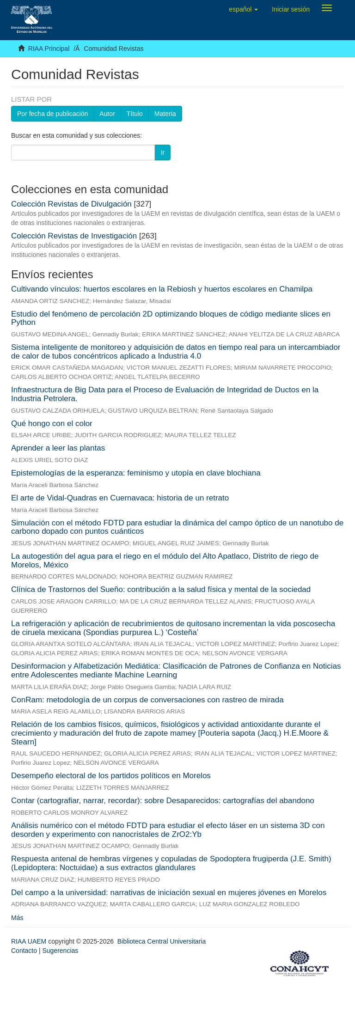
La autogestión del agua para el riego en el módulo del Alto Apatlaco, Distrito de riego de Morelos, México (164, 560)
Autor (107, 113)
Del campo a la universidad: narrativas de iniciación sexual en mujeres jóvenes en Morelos (168, 892)
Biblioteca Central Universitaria (161, 941)
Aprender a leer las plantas (58, 448)
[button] (243, 9)
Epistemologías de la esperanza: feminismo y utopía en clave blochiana (136, 473)
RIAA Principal (48, 48)
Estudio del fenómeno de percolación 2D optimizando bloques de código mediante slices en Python (171, 318)
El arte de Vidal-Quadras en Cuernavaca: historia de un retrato (120, 498)
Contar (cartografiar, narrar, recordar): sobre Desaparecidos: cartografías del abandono (162, 800)
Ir (162, 152)
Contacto (24, 950)
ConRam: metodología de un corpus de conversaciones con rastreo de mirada (147, 699)
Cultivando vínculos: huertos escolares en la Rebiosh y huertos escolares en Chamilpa (161, 289)
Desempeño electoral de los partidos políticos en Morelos (111, 775)
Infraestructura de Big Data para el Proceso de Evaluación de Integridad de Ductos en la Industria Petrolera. (164, 394)
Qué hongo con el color (51, 423)
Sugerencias (60, 950)
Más (17, 917)
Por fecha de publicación (52, 113)
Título (135, 113)
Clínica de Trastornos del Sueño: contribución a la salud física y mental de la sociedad (161, 589)
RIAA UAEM (29, 941)
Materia (165, 113)
